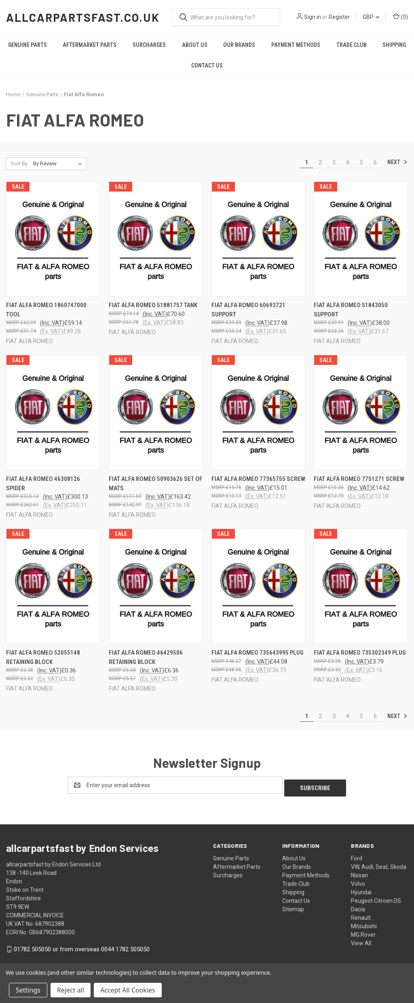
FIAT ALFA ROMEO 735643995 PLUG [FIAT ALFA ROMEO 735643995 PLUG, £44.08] (257, 652)
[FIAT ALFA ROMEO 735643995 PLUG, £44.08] (258, 586)
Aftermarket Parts (89, 45)
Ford (356, 855)
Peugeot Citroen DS (376, 898)
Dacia (358, 906)
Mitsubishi (364, 923)
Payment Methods (295, 45)
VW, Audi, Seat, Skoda (378, 864)
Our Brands (239, 45)
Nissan (359, 872)
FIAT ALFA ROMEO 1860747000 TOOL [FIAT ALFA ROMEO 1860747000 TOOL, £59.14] (46, 309)
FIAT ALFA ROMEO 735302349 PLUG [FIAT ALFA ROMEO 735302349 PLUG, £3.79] (360, 652)
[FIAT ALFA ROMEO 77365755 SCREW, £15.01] (258, 412)
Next (397, 162)
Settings (28, 990)
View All (361, 940)
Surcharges (149, 45)
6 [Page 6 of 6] (375, 162)
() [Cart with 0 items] (400, 16)
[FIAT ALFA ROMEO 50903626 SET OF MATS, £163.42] (155, 412)
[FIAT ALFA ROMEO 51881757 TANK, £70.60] (155, 239)
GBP (371, 17)
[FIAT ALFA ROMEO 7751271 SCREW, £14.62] (360, 412)
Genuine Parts (27, 45)
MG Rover (363, 932)
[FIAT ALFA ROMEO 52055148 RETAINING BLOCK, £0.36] (53, 586)
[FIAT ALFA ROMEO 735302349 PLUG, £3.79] (360, 586)
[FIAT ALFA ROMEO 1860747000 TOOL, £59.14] (53, 239)
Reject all (70, 990)
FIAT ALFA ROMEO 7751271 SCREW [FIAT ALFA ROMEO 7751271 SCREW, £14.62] (359, 479)
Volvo (358, 881)
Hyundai (361, 889)
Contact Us (207, 65)
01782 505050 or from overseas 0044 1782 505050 (82, 946)
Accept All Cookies (127, 990)
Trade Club (351, 45)
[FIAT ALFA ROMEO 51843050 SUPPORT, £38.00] (360, 239)
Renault (361, 915)
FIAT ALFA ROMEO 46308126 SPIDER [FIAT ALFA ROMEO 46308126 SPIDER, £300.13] (43, 483)
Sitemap (293, 906)
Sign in (312, 17)
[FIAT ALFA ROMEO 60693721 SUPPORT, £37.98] (258, 239)
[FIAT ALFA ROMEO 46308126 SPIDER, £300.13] (53, 412)
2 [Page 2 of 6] (320, 162)
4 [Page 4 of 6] (347, 162)
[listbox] (59, 164)
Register (339, 17)
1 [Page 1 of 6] (306, 162)
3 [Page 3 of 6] (334, 162)
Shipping (394, 45)
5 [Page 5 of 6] (361, 162)
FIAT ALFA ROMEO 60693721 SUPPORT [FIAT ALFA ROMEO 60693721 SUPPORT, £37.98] (248, 309)
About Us (194, 45)
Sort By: (20, 163)
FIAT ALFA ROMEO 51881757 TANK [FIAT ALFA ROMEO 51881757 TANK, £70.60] (153, 305)
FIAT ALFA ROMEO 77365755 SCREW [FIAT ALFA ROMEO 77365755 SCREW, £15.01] (258, 479)
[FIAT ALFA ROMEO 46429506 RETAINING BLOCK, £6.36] (155, 586)
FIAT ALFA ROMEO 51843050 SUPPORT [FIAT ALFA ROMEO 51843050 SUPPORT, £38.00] (351, 309)
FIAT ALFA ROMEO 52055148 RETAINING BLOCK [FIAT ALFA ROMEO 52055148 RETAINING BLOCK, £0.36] (43, 657)
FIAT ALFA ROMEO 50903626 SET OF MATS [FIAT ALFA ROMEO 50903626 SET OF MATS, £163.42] (156, 483)
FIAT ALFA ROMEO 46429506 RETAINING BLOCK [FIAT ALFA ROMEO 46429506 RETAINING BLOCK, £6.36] (146, 657)
